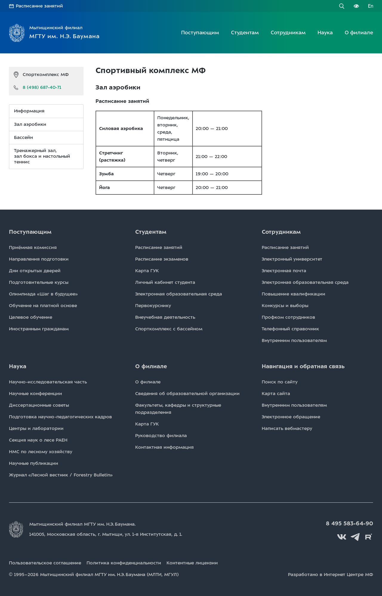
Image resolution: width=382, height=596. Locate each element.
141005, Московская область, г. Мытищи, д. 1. (105, 534)
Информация (29, 111)
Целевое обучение (30, 317)
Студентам (245, 32)
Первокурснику (153, 305)
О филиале (359, 32)
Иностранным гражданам (39, 328)
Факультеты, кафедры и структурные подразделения (178, 409)
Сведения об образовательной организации (187, 393)
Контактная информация (164, 447)
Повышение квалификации (293, 294)
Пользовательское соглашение (45, 563)
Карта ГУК (147, 270)
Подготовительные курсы (38, 282)
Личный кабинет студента (165, 282)
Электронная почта (284, 270)
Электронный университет (292, 259)
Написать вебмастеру (287, 428)
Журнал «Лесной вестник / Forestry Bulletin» (61, 475)
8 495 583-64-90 (349, 524)
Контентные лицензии (192, 563)
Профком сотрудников (288, 317)
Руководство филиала (161, 435)
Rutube (368, 536)
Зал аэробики (30, 124)
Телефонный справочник (290, 328)
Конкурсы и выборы (285, 305)
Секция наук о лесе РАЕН (38, 440)
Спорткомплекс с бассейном (168, 328)
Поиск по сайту (280, 382)
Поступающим (200, 32)
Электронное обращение (291, 416)
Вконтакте (341, 536)
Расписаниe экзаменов (161, 259)
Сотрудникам (288, 32)
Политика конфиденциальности (124, 563)
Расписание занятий (39, 6)
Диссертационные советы (39, 405)
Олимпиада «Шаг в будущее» (43, 294)
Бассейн (23, 137)
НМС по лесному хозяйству (40, 451)
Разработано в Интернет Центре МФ (330, 574)
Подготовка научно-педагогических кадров (60, 416)
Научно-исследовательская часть (48, 382)
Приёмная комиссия (33, 247)
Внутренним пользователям (294, 340)
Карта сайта (276, 393)
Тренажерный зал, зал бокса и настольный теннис (42, 156)
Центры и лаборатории (36, 428)
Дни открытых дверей (35, 270)
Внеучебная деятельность (165, 317)
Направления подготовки (39, 259)
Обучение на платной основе (43, 305)
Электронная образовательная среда (178, 294)
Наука (325, 32)
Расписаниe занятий (158, 247)
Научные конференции (35, 393)
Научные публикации (33, 463)
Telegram (355, 536)
